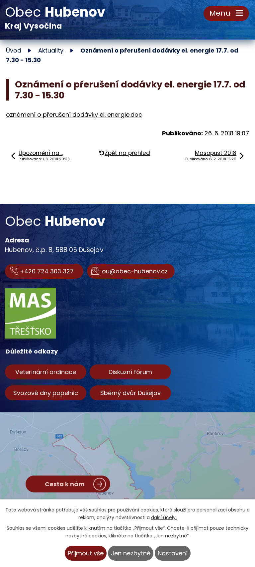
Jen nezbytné (130, 553)
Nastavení (173, 553)
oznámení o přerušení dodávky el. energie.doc (74, 114)
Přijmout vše (86, 553)
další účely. (164, 517)
